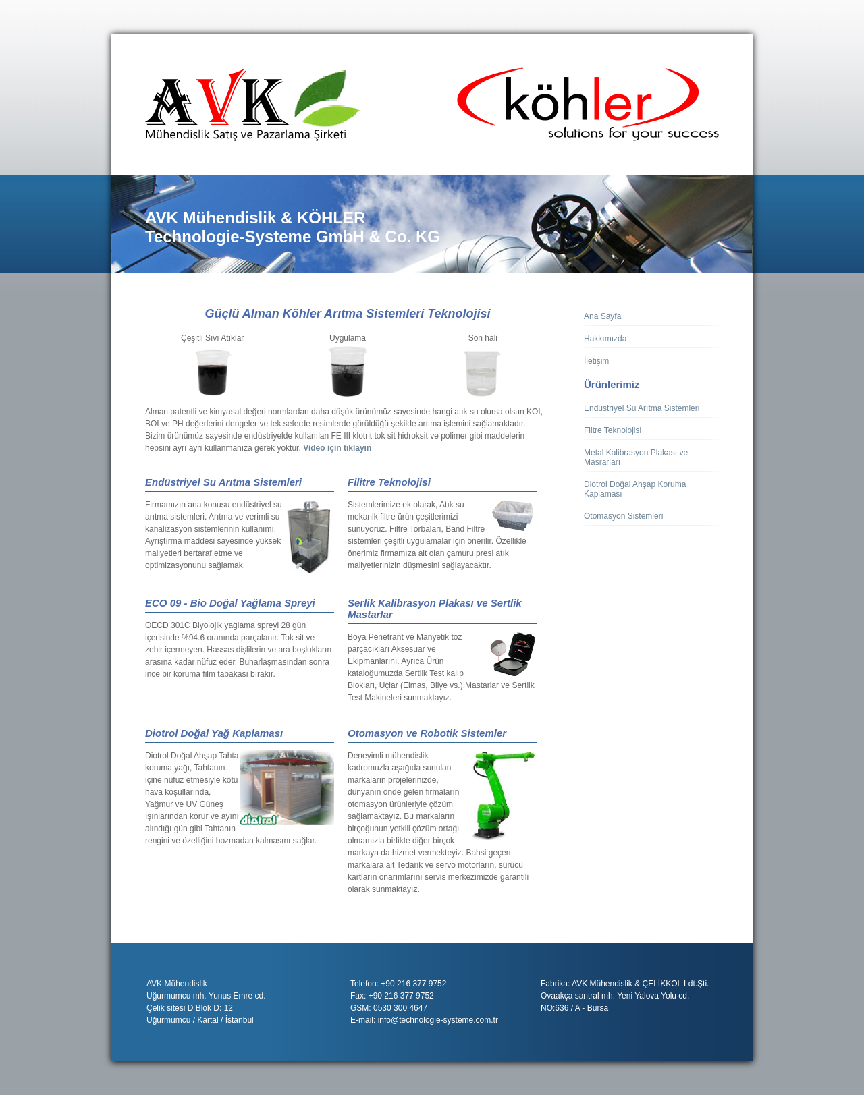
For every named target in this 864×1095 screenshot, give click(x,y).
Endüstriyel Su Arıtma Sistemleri (641, 408)
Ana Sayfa (602, 316)
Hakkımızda (605, 338)
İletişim (596, 361)
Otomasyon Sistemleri (623, 516)
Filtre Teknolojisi (612, 430)
